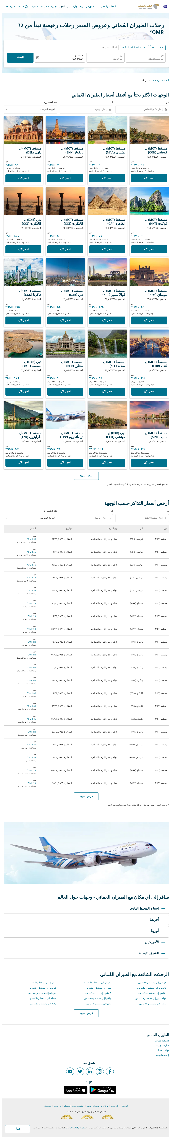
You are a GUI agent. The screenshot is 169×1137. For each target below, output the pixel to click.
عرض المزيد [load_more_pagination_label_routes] (84, 1013)
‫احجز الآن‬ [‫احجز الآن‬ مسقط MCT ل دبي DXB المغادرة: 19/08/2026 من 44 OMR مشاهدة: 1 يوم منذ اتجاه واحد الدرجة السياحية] (63, 320)
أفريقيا (156, 920)
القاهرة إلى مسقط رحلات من (150, 993)
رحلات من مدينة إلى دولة (72, 1106)
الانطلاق (77, 56)
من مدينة (55, 1106)
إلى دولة (123, 1106)
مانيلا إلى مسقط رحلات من (41, 1004)
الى (119, 56)
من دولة (46, 1106)
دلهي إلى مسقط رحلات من (96, 988)
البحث (18, 57)
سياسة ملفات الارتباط (74, 1128)
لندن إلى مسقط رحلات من (96, 1004)
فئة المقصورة (48, 102)
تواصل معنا (161, 1050)
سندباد (33, 6)
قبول (15, 1129)
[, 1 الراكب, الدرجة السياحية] (134, 47)
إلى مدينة (113, 1106)
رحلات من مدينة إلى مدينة (95, 1106)
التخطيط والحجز (104, 7)
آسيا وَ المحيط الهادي (146, 909)
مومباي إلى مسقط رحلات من (40, 993)
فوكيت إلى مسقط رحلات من (40, 988)
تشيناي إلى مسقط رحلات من (95, 983)
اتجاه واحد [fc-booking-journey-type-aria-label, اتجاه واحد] (157, 47)
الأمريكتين (153, 942)
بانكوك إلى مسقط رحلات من (40, 983)
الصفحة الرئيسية (159, 80)
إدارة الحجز (63, 6)
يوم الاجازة (76, 6)
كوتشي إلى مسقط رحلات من (150, 983)
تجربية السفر (46, 7)
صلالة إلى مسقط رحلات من (41, 998)
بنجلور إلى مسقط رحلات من (150, 1004)
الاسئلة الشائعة (160, 1041)
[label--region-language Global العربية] (15, 7)
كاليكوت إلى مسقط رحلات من (149, 988)
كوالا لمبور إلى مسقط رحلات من (149, 998)
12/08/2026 (76, 59)
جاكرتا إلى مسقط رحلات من (95, 998)
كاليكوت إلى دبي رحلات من (96, 993)
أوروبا (156, 931)
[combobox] (144, 59)
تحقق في (88, 6)
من (160, 56)
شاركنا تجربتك (160, 1045)
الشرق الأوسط (150, 953)
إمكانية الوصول (160, 1055)
